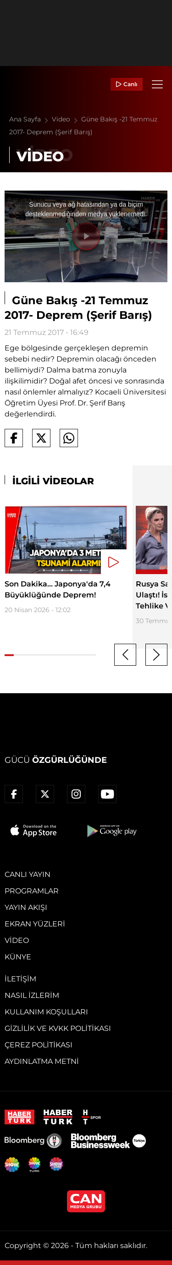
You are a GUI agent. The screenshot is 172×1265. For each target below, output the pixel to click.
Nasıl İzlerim (32, 995)
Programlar (32, 891)
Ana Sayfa (30, 119)
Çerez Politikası (38, 1044)
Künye (18, 957)
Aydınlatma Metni (42, 1061)
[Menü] (157, 84)
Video (66, 119)
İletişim (20, 979)
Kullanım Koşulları (46, 1012)
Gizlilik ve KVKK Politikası (58, 1028)
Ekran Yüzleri (35, 924)
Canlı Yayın (27, 874)
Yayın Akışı (26, 907)
